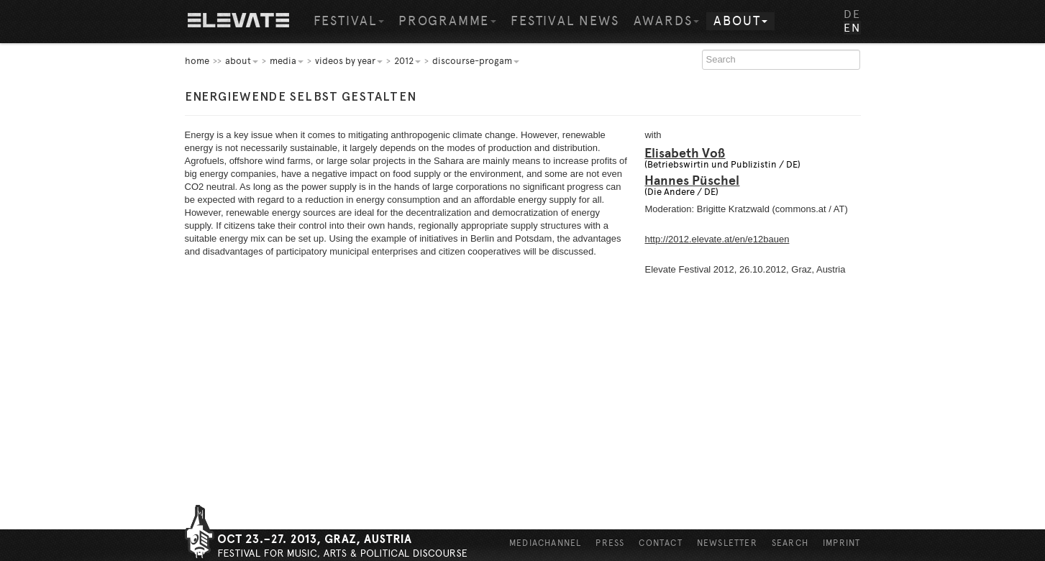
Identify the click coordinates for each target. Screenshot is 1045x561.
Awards (667, 21)
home (197, 60)
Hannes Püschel (691, 180)
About (740, 21)
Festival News (565, 21)
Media (287, 60)
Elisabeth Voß (684, 153)
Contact (660, 543)
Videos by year (349, 60)
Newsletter (727, 543)
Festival (349, 21)
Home (238, 21)
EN (852, 28)
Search (790, 543)
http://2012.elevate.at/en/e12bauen (716, 239)
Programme (447, 21)
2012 (407, 60)
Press (609, 543)
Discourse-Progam (475, 60)
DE (852, 14)
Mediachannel (545, 543)
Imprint (841, 543)
